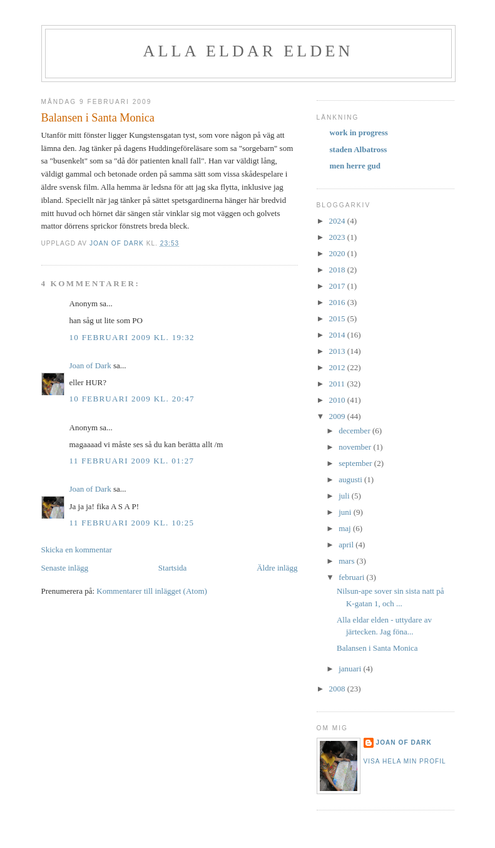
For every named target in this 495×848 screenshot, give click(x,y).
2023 (338, 237)
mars (348, 561)
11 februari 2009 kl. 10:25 (132, 522)
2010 (338, 400)
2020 (338, 253)
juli (345, 495)
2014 (338, 334)
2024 (338, 220)
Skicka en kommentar (76, 549)
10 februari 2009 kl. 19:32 (132, 337)
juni (346, 512)
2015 (338, 318)
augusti (351, 479)
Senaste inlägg (64, 567)
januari (351, 668)
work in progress (359, 132)
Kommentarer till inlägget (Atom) (151, 591)
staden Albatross (358, 149)
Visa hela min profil (405, 761)
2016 (338, 302)
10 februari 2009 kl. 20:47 (132, 398)
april (347, 544)
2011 (338, 383)
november (356, 447)
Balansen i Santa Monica (377, 648)
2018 (338, 269)
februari (352, 577)
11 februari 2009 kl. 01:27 (132, 460)
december (355, 430)
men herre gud (355, 165)
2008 (338, 688)
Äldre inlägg (277, 567)
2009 (338, 416)
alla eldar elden (248, 51)
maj (346, 528)
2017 (338, 286)
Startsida (172, 567)
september (356, 463)
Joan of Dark (90, 365)
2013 (338, 351)
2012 (338, 367)
